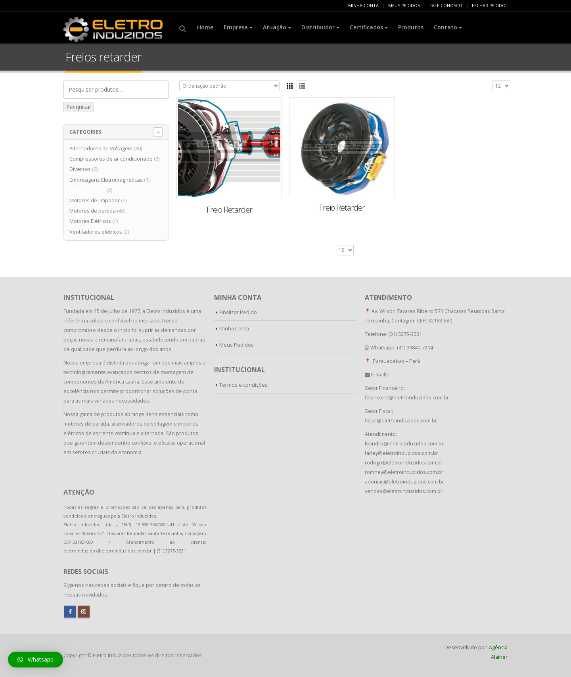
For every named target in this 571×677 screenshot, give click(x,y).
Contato (445, 27)
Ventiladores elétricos (95, 231)
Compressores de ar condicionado (111, 158)
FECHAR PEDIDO (489, 5)
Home (205, 27)
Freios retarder (87, 190)
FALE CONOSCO (445, 5)
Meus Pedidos (236, 344)
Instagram (84, 612)
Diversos (80, 169)
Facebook (70, 612)
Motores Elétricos (90, 220)
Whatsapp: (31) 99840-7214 (401, 347)
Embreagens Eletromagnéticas (106, 179)
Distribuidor (318, 27)
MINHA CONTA (363, 5)
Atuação (274, 27)
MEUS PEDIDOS (404, 5)
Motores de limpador (94, 200)
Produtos (410, 27)
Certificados (366, 27)
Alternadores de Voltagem (100, 148)
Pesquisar (78, 107)
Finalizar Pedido (238, 312)
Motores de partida (92, 210)
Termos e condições (243, 385)
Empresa (236, 27)
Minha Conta (234, 328)
